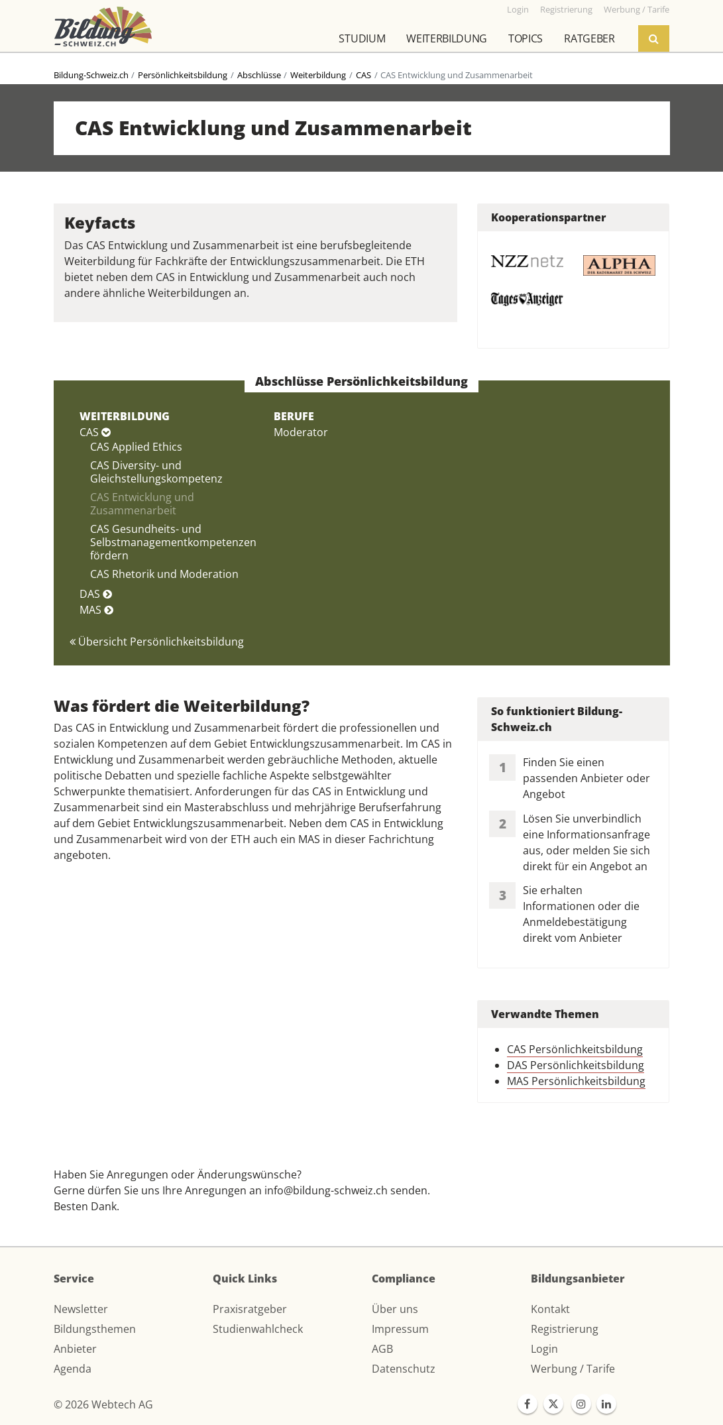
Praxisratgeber (250, 1309)
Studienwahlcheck (258, 1329)
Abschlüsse (259, 75)
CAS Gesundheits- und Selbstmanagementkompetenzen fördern (173, 542)
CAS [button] (95, 432)
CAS (363, 75)
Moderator (301, 432)
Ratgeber (589, 38)
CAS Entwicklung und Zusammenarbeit (142, 504)
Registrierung (564, 1329)
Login (544, 1348)
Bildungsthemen (95, 1329)
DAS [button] (96, 594)
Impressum (400, 1329)
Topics (525, 38)
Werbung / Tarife (573, 1368)
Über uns (395, 1309)
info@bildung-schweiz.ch (326, 1190)
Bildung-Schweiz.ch (91, 75)
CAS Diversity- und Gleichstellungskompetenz (156, 472)
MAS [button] (96, 609)
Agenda (72, 1368)
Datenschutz (403, 1368)
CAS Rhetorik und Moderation (164, 574)
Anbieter (75, 1348)
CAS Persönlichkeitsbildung (575, 1049)
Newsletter (81, 1309)
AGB (382, 1348)
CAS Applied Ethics (136, 446)
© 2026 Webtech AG (103, 1404)
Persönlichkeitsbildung (182, 75)
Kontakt (550, 1309)
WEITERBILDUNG (125, 416)
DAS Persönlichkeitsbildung (575, 1065)
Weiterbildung (446, 38)
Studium (362, 38)
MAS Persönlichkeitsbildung (576, 1081)
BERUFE (294, 416)
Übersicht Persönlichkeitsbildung (157, 641)
